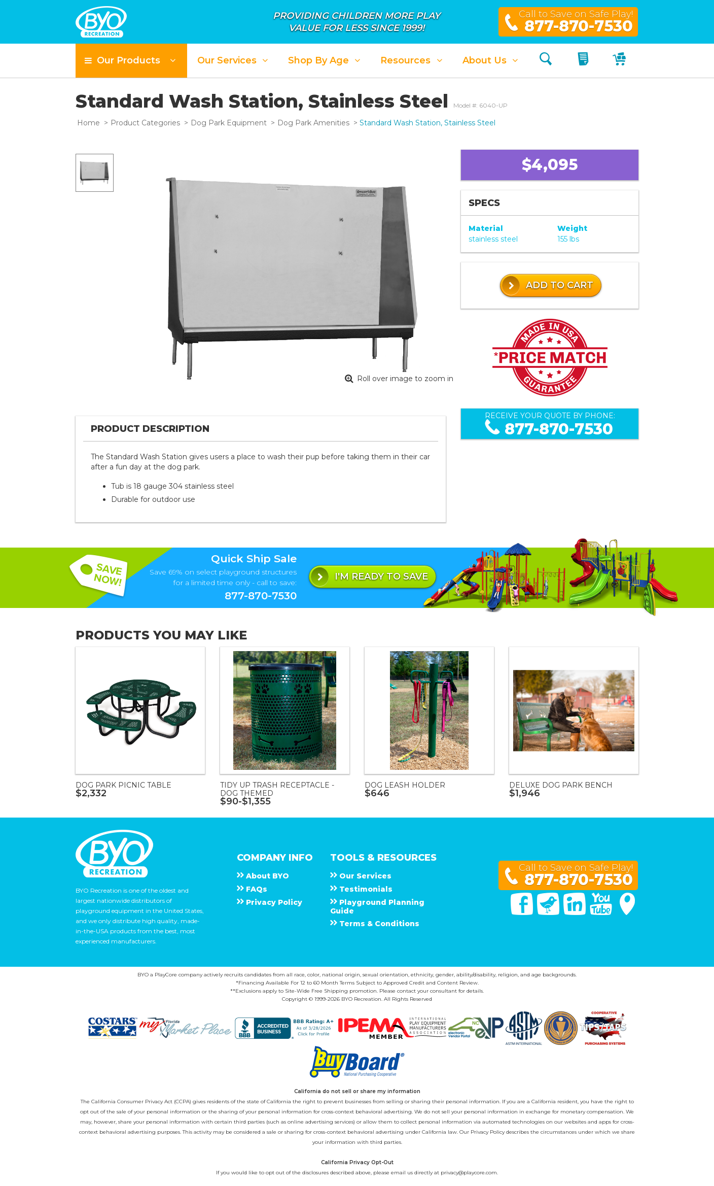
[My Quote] (584, 61)
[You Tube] (602, 912)
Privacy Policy (488, 1132)
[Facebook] (523, 912)
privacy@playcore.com (469, 1172)
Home (88, 122)
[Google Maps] (627, 912)
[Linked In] (575, 912)
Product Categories (145, 122)
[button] (131, 61)
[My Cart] (620, 61)
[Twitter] (549, 912)
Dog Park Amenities (313, 122)
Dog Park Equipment (229, 122)
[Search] (545, 61)
